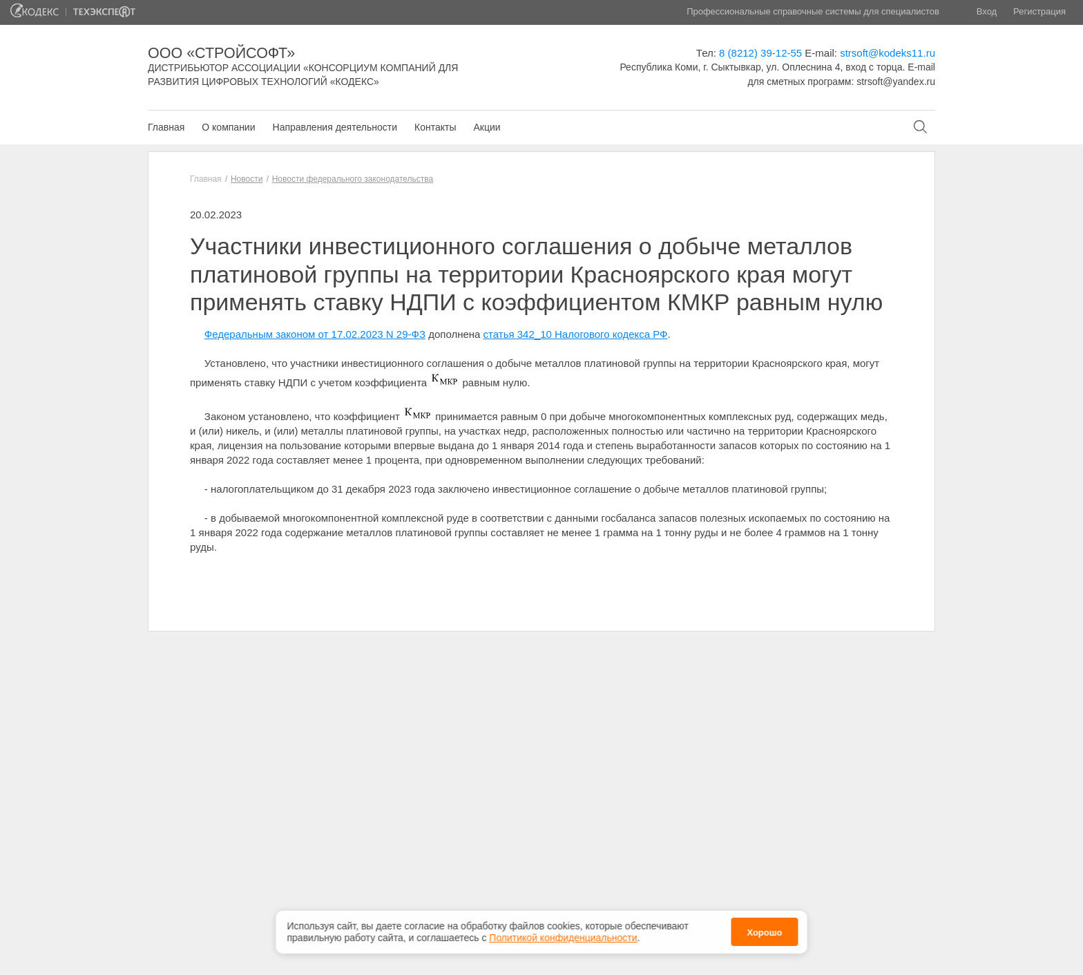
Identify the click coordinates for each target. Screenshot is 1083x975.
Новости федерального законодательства (352, 179)
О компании (228, 127)
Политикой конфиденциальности (563, 934)
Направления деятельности (335, 127)
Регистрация (1039, 11)
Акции (486, 127)
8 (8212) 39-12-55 (760, 53)
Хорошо (764, 930)
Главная (166, 127)
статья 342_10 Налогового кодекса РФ (575, 334)
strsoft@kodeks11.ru (887, 53)
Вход (987, 11)
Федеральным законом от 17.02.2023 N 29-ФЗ (314, 334)
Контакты (435, 127)
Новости (246, 179)
